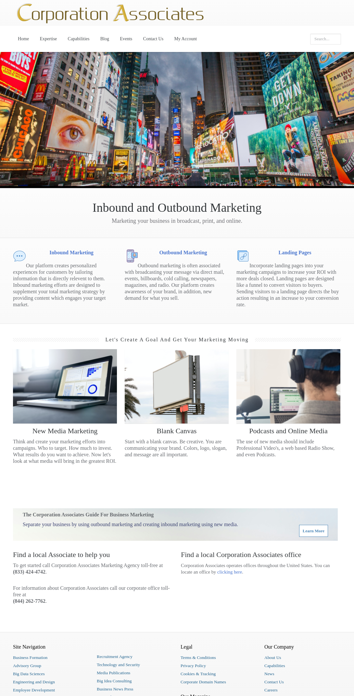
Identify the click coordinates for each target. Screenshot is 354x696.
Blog (104, 38)
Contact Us (153, 38)
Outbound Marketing (183, 252)
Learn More (313, 530)
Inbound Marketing (71, 252)
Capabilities (79, 38)
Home (23, 38)
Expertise (48, 38)
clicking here (229, 572)
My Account (185, 38)
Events (126, 38)
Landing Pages (295, 252)
